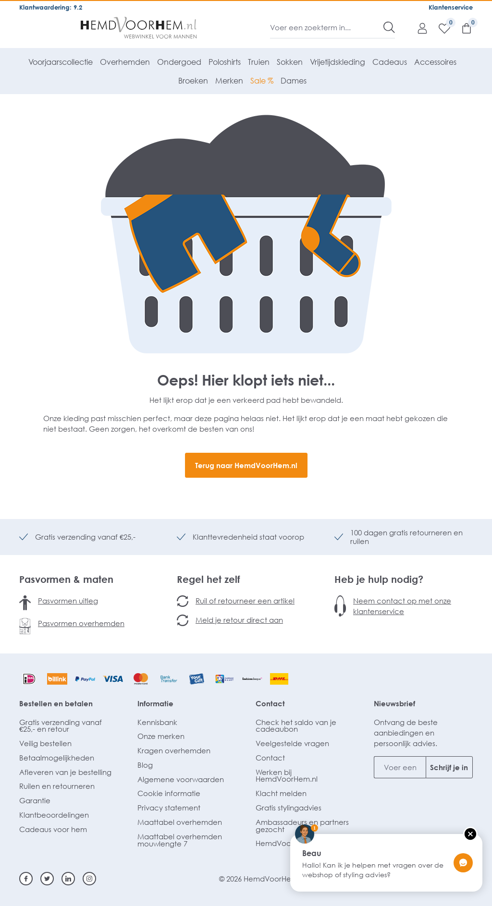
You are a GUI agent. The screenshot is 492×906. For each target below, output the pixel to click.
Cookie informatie (168, 793)
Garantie (34, 800)
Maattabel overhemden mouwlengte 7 (179, 840)
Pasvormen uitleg (68, 600)
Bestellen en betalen (56, 703)
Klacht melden (281, 793)
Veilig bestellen (45, 743)
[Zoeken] (389, 27)
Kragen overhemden (173, 750)
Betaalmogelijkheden (56, 757)
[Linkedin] (68, 878)
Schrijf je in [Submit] (449, 767)
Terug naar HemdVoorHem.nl (246, 465)
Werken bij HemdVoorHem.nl (287, 776)
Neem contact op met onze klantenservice (402, 606)
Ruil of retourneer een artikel (245, 600)
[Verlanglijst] (440, 28)
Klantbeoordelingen (54, 814)
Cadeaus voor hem (53, 829)
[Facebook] (26, 878)
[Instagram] (89, 878)
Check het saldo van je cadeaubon (296, 726)
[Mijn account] (417, 28)
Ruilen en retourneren (57, 786)
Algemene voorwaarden (180, 779)
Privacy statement (168, 807)
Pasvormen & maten (66, 579)
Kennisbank (157, 722)
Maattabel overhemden (179, 822)
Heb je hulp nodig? (378, 579)
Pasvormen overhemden (81, 623)
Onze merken (160, 736)
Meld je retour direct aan (239, 620)
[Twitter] (47, 878)
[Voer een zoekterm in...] (327, 27)
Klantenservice (451, 7)
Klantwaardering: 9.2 (50, 7)
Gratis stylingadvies (288, 807)
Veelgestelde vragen (292, 743)
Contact (270, 703)
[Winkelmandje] (462, 28)
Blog (145, 765)
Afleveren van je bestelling (65, 772)
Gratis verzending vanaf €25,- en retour (60, 726)
